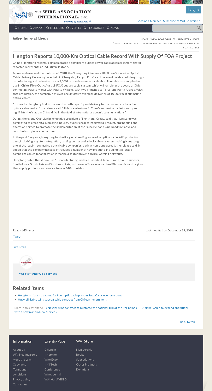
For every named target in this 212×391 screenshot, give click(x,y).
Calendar (50, 349)
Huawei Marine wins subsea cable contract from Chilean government (62, 299)
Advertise (193, 21)
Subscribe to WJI (174, 21)
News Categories (163, 39)
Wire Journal (53, 374)
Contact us (20, 384)
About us (19, 349)
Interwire (51, 354)
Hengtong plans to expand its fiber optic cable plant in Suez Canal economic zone (70, 295)
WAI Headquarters (25, 354)
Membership (84, 349)
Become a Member (149, 21)
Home (144, 39)
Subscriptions (85, 359)
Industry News (188, 39)
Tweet (17, 236)
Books (80, 354)
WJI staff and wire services (38, 273)
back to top (187, 322)
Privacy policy (21, 379)
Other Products (86, 364)
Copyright (19, 364)
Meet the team (22, 359)
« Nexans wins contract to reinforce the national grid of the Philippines (91, 307)
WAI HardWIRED (56, 379)
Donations (83, 369)
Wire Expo (51, 359)
